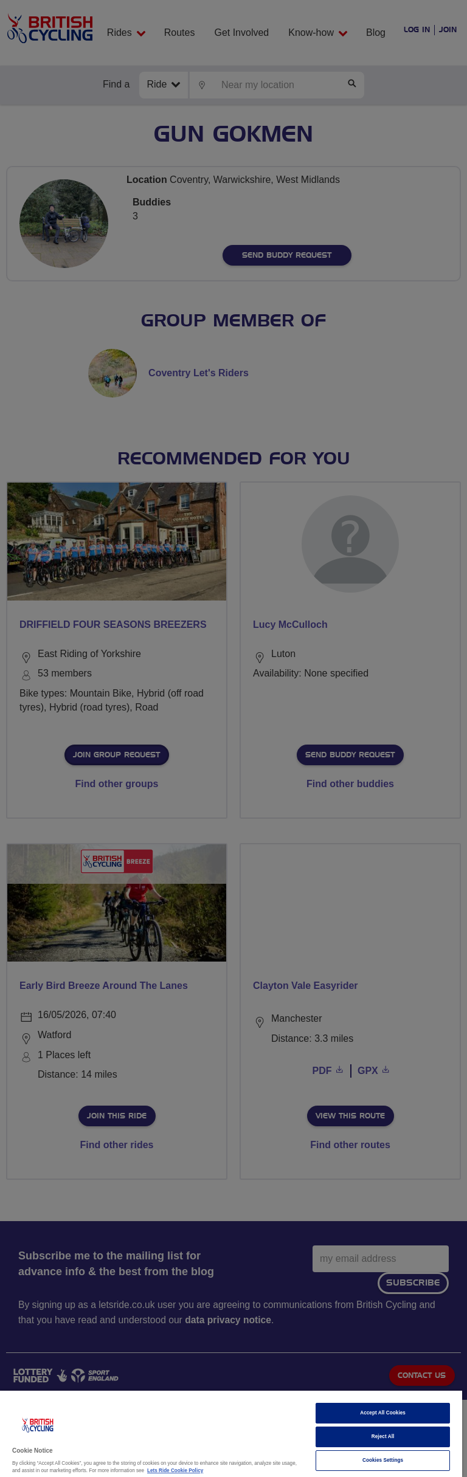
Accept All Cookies (383, 1413)
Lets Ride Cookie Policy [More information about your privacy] (175, 1470)
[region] (231, 1434)
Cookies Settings (382, 1460)
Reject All (383, 1436)
